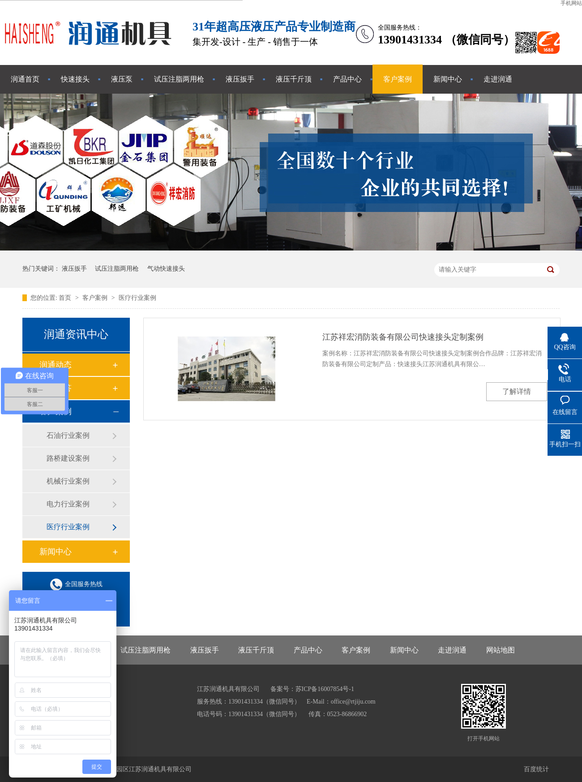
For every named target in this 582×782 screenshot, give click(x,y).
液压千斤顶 (294, 79)
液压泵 (122, 79)
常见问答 (55, 388)
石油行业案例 (68, 435)
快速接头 (75, 79)
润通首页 (25, 79)
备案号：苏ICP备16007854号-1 (312, 689)
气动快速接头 (166, 268)
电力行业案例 (68, 504)
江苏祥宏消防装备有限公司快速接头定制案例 (403, 337)
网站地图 (500, 650)
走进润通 (498, 79)
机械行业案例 (68, 481)
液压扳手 (240, 79)
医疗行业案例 (137, 297)
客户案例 (397, 79)
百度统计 (536, 769)
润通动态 (55, 364)
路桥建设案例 (68, 458)
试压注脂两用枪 (179, 79)
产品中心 (347, 79)
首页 (66, 297)
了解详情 (516, 391)
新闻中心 (447, 79)
